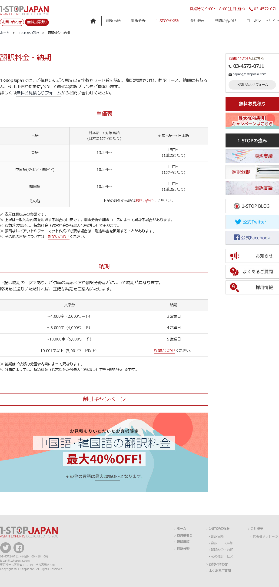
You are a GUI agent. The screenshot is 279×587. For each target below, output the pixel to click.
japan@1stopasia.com (249, 74)
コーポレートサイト (263, 21)
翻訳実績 (217, 536)
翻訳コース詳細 (222, 543)
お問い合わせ (12, 22)
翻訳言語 (113, 21)
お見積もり (185, 535)
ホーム (5, 32)
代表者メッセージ (265, 536)
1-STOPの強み (168, 21)
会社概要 (197, 21)
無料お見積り (37, 22)
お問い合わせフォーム (252, 84)
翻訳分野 (138, 21)
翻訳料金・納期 (222, 550)
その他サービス (222, 556)
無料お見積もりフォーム (38, 93)
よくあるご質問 (220, 571)
